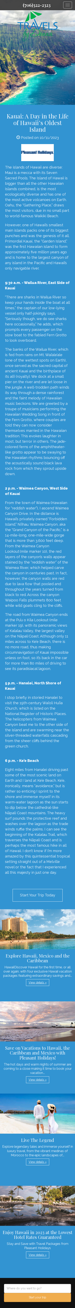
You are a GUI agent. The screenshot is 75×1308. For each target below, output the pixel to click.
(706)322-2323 (37, 5)
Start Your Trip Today (37, 895)
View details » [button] (38, 982)
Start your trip (37, 1297)
